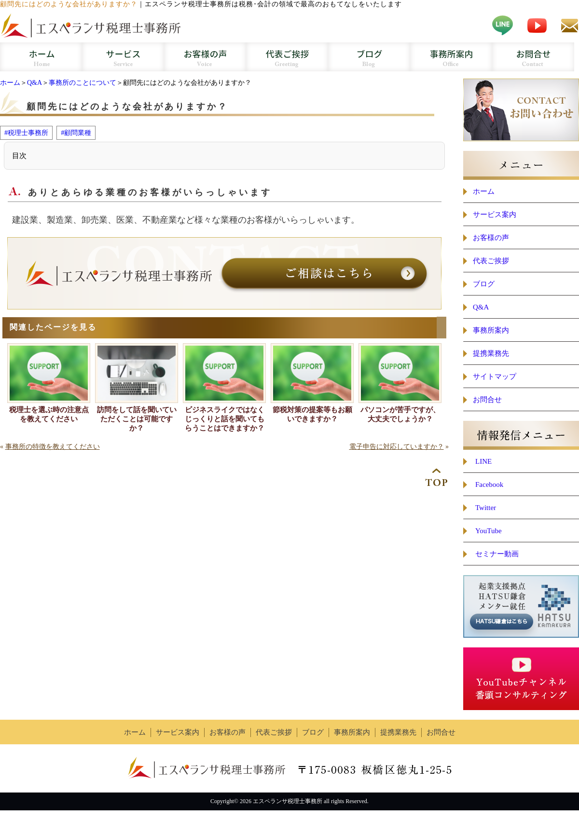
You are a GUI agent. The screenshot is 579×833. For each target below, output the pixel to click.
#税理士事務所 (26, 132)
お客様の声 (491, 238)
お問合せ (487, 399)
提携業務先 (491, 353)
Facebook (489, 484)
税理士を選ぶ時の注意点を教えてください (49, 414)
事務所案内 (491, 330)
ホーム (10, 82)
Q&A (34, 82)
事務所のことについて (82, 82)
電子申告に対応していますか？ (396, 446)
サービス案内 (494, 214)
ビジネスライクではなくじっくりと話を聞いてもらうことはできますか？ (224, 419)
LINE (483, 461)
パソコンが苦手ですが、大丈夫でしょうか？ (400, 414)
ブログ (484, 284)
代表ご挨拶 (491, 261)
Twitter (485, 507)
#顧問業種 (76, 132)
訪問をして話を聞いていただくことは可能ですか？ (137, 419)
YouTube (488, 531)
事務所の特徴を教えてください (52, 446)
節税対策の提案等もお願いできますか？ (312, 414)
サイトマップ (494, 376)
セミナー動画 (497, 554)
